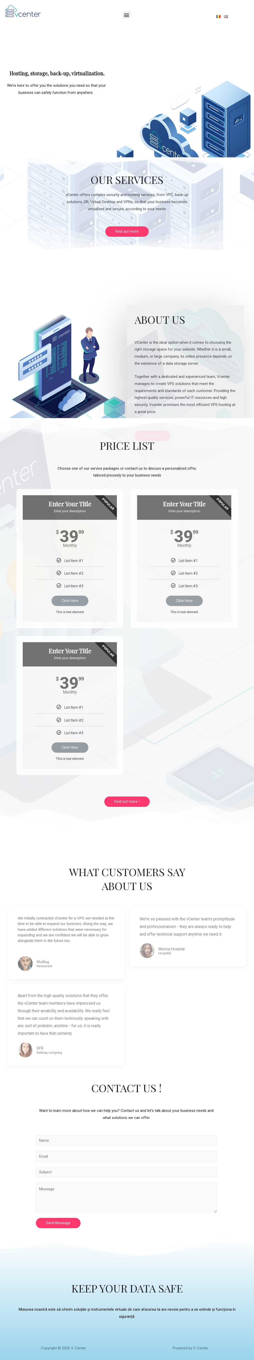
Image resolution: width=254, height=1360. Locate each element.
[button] (127, 231)
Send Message (58, 1223)
